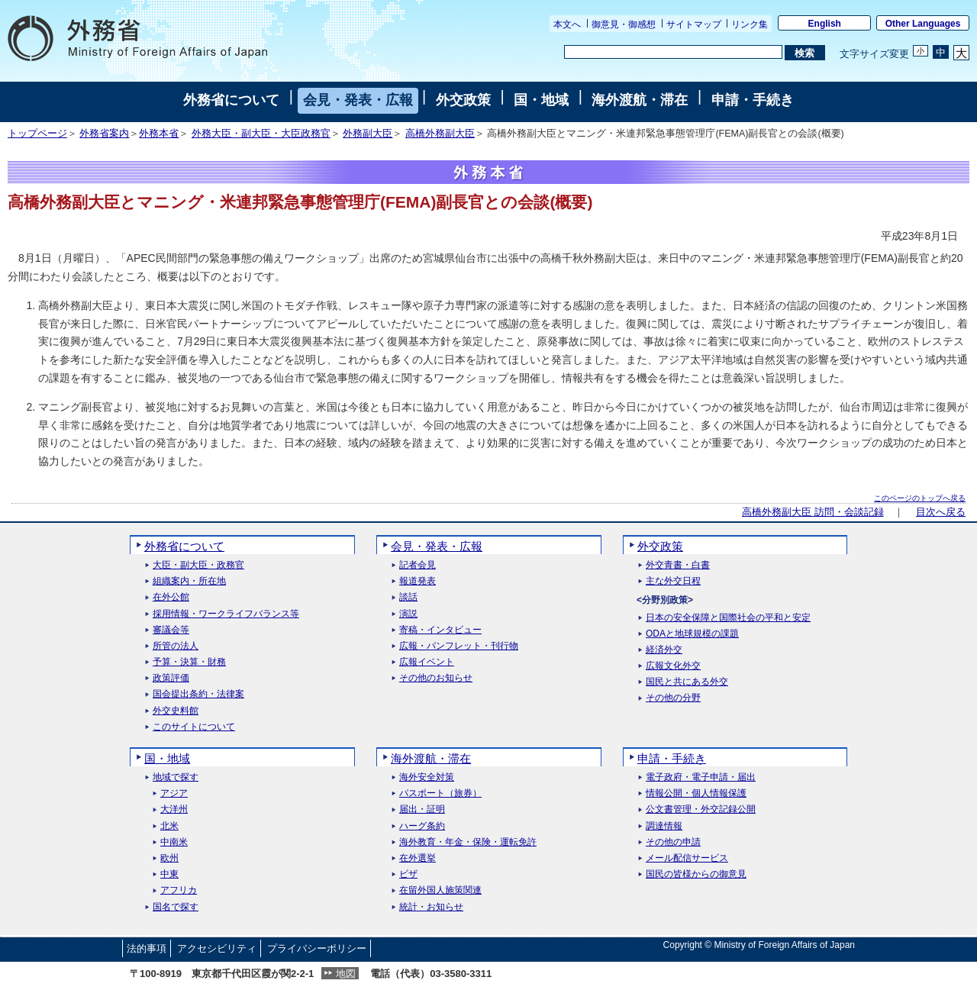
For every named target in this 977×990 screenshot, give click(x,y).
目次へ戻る (941, 512)
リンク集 (749, 24)
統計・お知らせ (431, 907)
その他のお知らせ (435, 678)
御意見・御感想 (624, 24)
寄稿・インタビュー (440, 630)
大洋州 (174, 809)
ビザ (408, 874)
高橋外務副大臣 (440, 133)
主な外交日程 (673, 581)
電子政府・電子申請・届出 (701, 777)
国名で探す (175, 907)
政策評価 (171, 678)
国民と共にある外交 (687, 682)
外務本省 (159, 133)
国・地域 (541, 100)
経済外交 (664, 650)
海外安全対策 (426, 777)
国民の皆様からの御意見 (696, 874)
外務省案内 (104, 133)
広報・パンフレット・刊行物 (458, 646)
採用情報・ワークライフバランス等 (226, 614)
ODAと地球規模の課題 (692, 634)
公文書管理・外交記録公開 (701, 809)
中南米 (174, 842)
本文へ (567, 24)
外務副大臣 (367, 133)
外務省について (231, 100)
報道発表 (417, 581)
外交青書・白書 (678, 565)
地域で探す (175, 777)
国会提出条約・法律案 (198, 694)
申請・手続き (752, 100)
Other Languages (923, 23)
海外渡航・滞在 (640, 100)
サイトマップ (693, 24)
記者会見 (417, 565)
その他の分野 (673, 698)
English (824, 23)
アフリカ (178, 890)
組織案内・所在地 (189, 581)
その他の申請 (673, 842)
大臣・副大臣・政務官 (198, 565)
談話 (408, 597)
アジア (174, 793)
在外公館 (171, 597)
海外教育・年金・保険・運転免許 (468, 842)
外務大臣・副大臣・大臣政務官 (261, 133)
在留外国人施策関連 (440, 890)
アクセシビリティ (216, 948)
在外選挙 (417, 858)
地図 (346, 973)
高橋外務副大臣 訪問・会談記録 (812, 512)
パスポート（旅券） (440, 793)
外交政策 (463, 100)
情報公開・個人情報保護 (696, 793)
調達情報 (664, 826)
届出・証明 (422, 809)
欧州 (169, 858)
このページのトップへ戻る (920, 498)
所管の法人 (175, 646)
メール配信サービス (687, 858)
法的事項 (146, 948)
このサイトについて (194, 727)
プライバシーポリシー (316, 948)
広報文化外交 (673, 666)
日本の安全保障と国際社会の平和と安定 (728, 618)
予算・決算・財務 (189, 662)
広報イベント (426, 662)
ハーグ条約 (422, 826)
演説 (408, 614)
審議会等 (171, 630)
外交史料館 (175, 711)
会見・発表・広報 (358, 100)
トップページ (37, 133)
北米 (169, 826)
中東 (169, 874)
